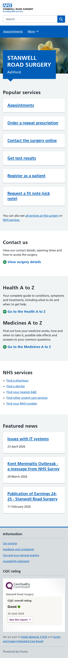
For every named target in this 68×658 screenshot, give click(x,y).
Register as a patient (26, 175)
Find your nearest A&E (22, 392)
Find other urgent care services (27, 398)
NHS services (11, 220)
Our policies (10, 543)
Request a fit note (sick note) (28, 196)
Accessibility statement (16, 561)
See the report (18, 619)
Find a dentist (16, 386)
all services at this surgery (42, 215)
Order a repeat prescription (32, 122)
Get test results (21, 158)
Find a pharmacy (18, 380)
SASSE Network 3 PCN (34, 637)
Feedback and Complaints (18, 549)
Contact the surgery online (32, 140)
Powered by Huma (15, 651)
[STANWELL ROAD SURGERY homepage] (18, 8)
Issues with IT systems (28, 438)
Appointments (13, 31)
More (33, 31)
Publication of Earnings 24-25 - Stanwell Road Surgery (32, 496)
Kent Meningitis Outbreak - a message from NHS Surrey (33, 466)
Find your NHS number (22, 403)
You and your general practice (21, 555)
